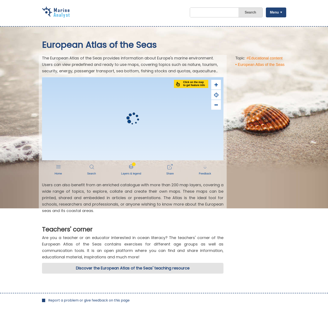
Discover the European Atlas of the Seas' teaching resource (132, 268)
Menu (274, 12)
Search (250, 12)
